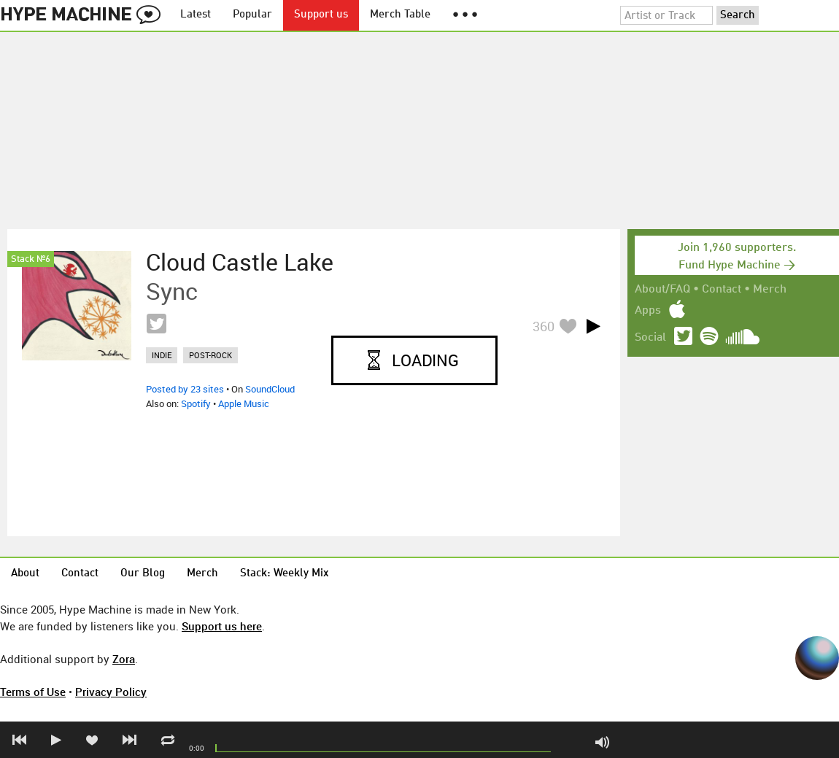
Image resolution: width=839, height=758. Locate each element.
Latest (195, 14)
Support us (321, 14)
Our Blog (142, 573)
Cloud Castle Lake (239, 261)
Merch (769, 289)
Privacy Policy (111, 691)
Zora (123, 658)
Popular (252, 14)
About (25, 573)
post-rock (210, 354)
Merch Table (400, 14)
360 (543, 326)
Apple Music (243, 403)
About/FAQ (662, 289)
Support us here (222, 626)
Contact (721, 289)
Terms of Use (33, 691)
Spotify (196, 403)
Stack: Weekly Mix (284, 573)
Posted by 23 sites (185, 388)
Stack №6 (30, 259)
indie (161, 354)
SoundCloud (270, 388)
